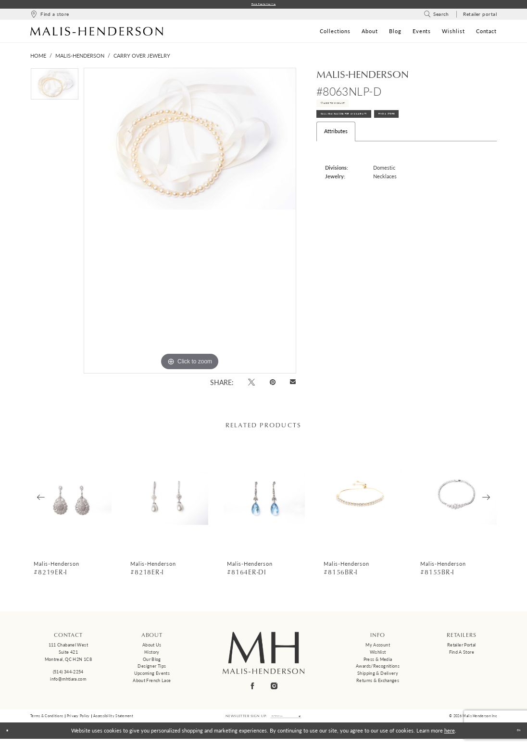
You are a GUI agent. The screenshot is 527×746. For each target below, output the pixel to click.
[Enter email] (286, 721)
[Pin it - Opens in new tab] (272, 384)
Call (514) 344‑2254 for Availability (371, 133)
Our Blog (152, 662)
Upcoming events (152, 676)
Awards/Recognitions (378, 669)
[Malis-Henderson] (96, 33)
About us (152, 648)
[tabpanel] (54, 89)
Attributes (336, 154)
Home (38, 58)
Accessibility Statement (113, 720)
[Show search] (436, 17)
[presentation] (71, 500)
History (152, 654)
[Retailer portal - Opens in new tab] (480, 17)
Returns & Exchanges (377, 683)
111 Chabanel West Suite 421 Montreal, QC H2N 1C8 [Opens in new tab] (68, 655)
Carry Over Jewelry (141, 58)
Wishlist (378, 654)
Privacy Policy (78, 720)
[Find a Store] (49, 17)
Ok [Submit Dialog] (514, 737)
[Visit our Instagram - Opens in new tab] (274, 688)
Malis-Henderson (79, 58)
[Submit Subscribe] (313, 721)
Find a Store (461, 654)
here (449, 737)
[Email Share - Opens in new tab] (293, 384)
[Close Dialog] (10, 738)
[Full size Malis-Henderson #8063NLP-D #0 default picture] (190, 223)
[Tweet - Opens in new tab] (251, 384)
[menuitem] (49, 17)
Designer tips (152, 669)
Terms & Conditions (46, 720)
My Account (377, 648)
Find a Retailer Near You (263, 5)
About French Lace (152, 683)
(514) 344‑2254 (68, 674)
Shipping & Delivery (377, 676)
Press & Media (378, 662)
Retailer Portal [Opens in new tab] (461, 648)
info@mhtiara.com (68, 681)
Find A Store (457, 133)
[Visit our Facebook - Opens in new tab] (253, 688)
